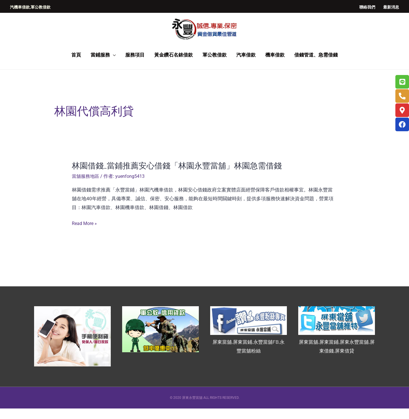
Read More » (85, 234)
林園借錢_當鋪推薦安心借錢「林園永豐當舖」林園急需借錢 (184, 176)
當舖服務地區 (86, 187)
